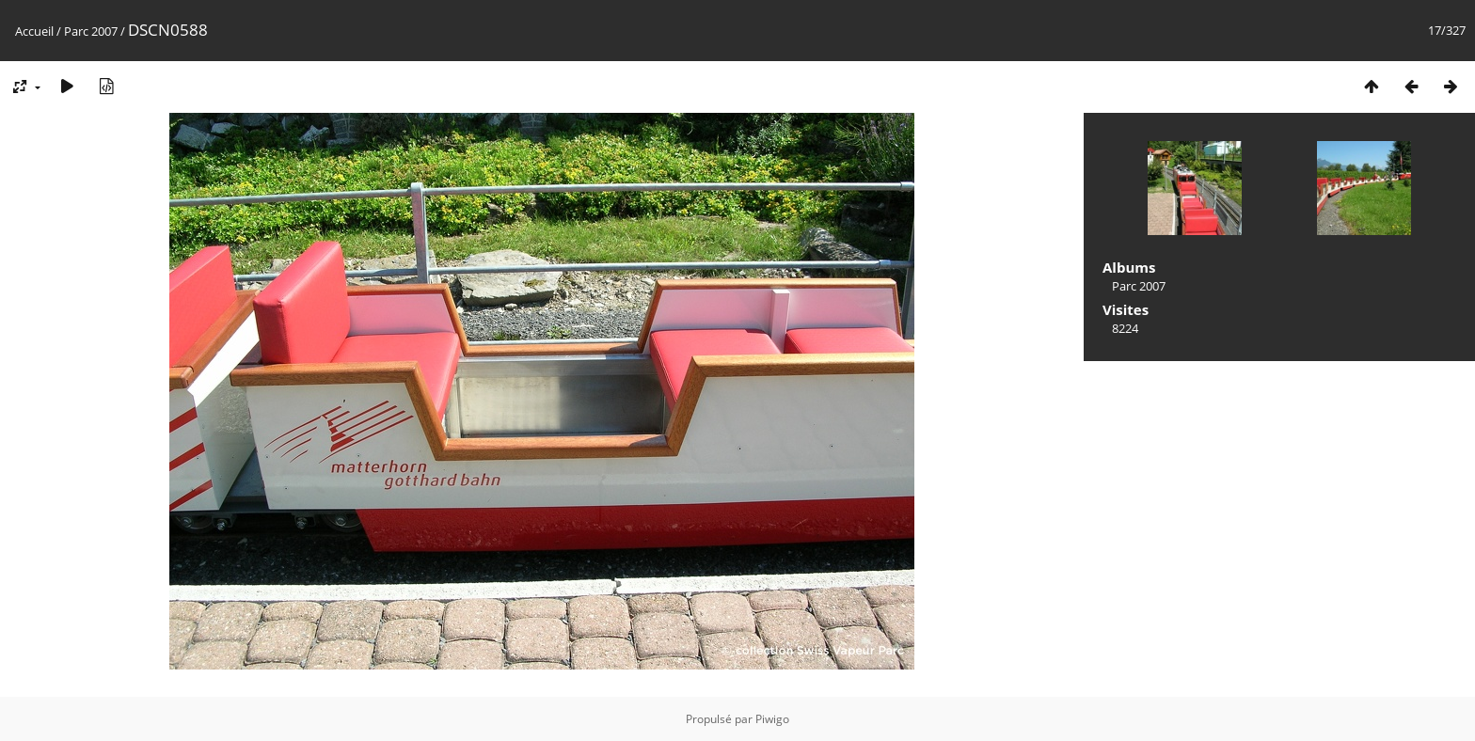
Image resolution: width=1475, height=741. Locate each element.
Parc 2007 (91, 31)
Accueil (34, 31)
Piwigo (772, 719)
